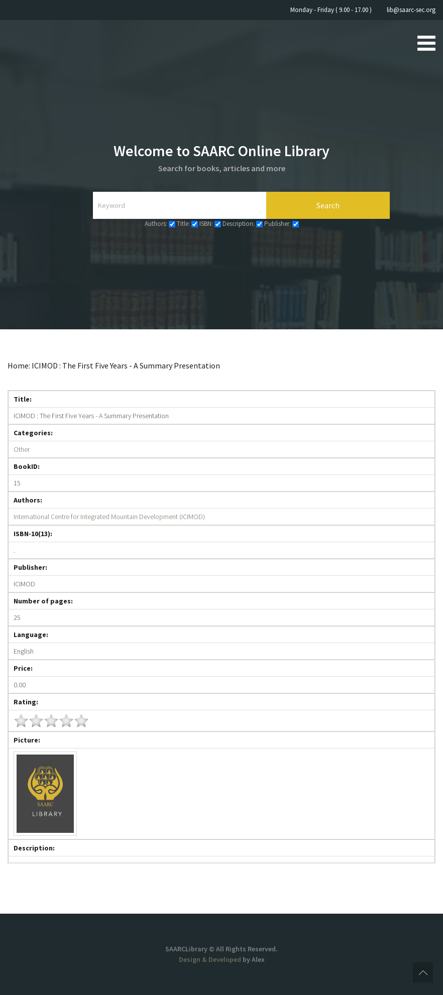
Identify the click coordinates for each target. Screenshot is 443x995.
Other (22, 449)
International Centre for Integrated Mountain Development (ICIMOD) (109, 516)
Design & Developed (211, 959)
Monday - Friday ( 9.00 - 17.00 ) (331, 10)
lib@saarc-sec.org (411, 10)
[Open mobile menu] (426, 43)
